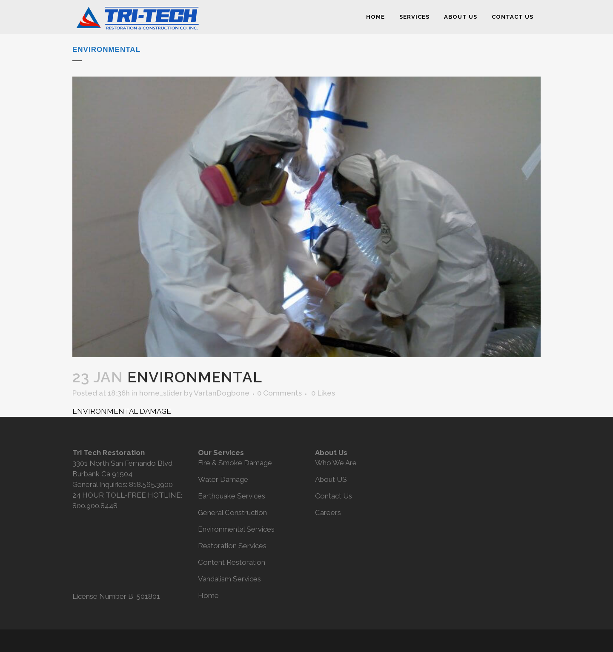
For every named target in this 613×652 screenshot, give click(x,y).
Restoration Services (232, 545)
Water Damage (223, 479)
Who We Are (336, 462)
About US (331, 479)
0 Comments (279, 393)
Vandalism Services (229, 579)
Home (208, 595)
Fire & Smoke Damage (235, 462)
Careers (328, 512)
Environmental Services (236, 529)
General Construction (232, 512)
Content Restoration (231, 562)
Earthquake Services (231, 496)
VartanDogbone (221, 393)
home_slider (160, 393)
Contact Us (333, 496)
